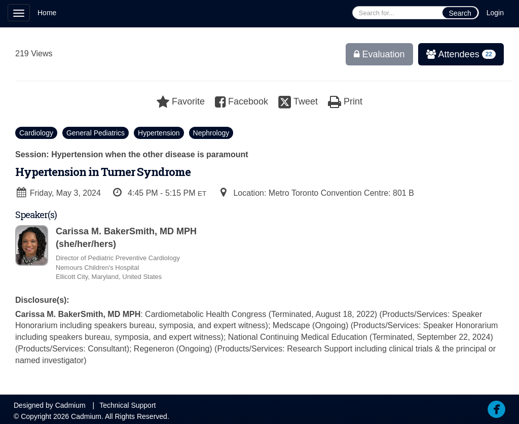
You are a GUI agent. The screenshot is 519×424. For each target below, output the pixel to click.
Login (495, 13)
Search (460, 13)
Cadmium (70, 405)
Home (47, 13)
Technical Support (127, 405)
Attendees (457, 54)
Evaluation (379, 54)
